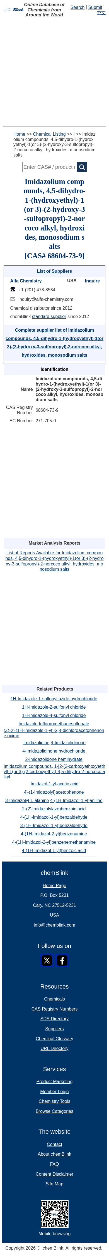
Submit (95, 7)
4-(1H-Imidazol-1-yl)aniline (76, 800)
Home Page (54, 885)
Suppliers (54, 1028)
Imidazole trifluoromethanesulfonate (54, 723)
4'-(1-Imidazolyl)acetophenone (54, 792)
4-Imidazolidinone (68, 742)
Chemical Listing (49, 134)
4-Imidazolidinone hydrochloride (53, 751)
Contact (54, 1144)
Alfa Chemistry (26, 281)
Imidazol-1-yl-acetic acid (55, 783)
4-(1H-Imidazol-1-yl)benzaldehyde (54, 817)
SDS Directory (54, 1018)
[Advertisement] (54, 72)
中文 (101, 12)
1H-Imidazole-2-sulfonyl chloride (54, 707)
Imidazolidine (36, 742)
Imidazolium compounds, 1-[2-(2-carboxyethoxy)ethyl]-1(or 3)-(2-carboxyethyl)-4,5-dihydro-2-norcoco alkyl (54, 771)
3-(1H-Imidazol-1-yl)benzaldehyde (54, 825)
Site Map (54, 1183)
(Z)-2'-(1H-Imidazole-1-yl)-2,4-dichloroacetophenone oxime (54, 733)
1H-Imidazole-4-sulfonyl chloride (54, 715)
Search (78, 7)
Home (19, 134)
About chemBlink (54, 1154)
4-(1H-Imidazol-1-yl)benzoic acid (54, 850)
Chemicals (54, 999)
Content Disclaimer (54, 1174)
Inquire (92, 281)
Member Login (54, 1091)
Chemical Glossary (54, 1038)
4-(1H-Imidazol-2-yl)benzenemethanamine (54, 842)
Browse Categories (54, 1111)
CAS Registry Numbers (54, 1009)
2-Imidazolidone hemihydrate (54, 759)
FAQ (54, 1164)
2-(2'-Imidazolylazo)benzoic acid (54, 808)
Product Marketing (55, 1081)
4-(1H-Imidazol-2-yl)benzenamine (54, 833)
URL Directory (55, 1048)
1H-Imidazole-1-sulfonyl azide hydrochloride (54, 698)
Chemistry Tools (55, 1101)
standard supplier (49, 316)
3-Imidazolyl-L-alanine (27, 800)
